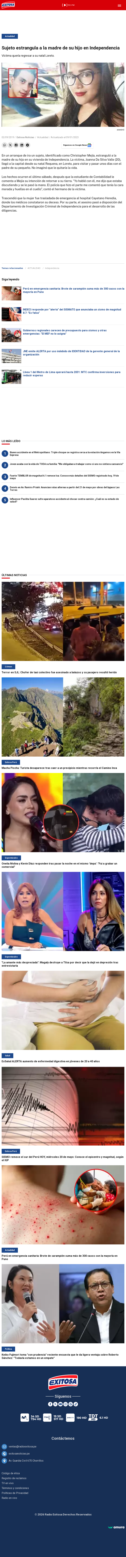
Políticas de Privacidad (15, 1493)
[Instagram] (65, 1404)
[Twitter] (55, 1404)
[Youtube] (60, 1404)
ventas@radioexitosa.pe (22, 1446)
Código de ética (11, 1473)
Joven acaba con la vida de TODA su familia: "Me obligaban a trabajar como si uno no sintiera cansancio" (66, 464)
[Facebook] (50, 1404)
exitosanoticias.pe (19, 1453)
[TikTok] (76, 1404)
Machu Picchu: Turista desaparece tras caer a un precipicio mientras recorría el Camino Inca (59, 768)
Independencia (52, 268)
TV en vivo (8, 1483)
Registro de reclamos (14, 1478)
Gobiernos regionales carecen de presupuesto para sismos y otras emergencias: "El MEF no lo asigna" (65, 332)
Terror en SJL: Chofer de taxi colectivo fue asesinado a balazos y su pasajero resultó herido (59, 672)
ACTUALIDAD (34, 268)
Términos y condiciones (15, 1488)
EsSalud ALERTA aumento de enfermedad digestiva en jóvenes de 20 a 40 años (51, 1061)
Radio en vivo (9, 1498)
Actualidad (10, 36)
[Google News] (70, 1404)
